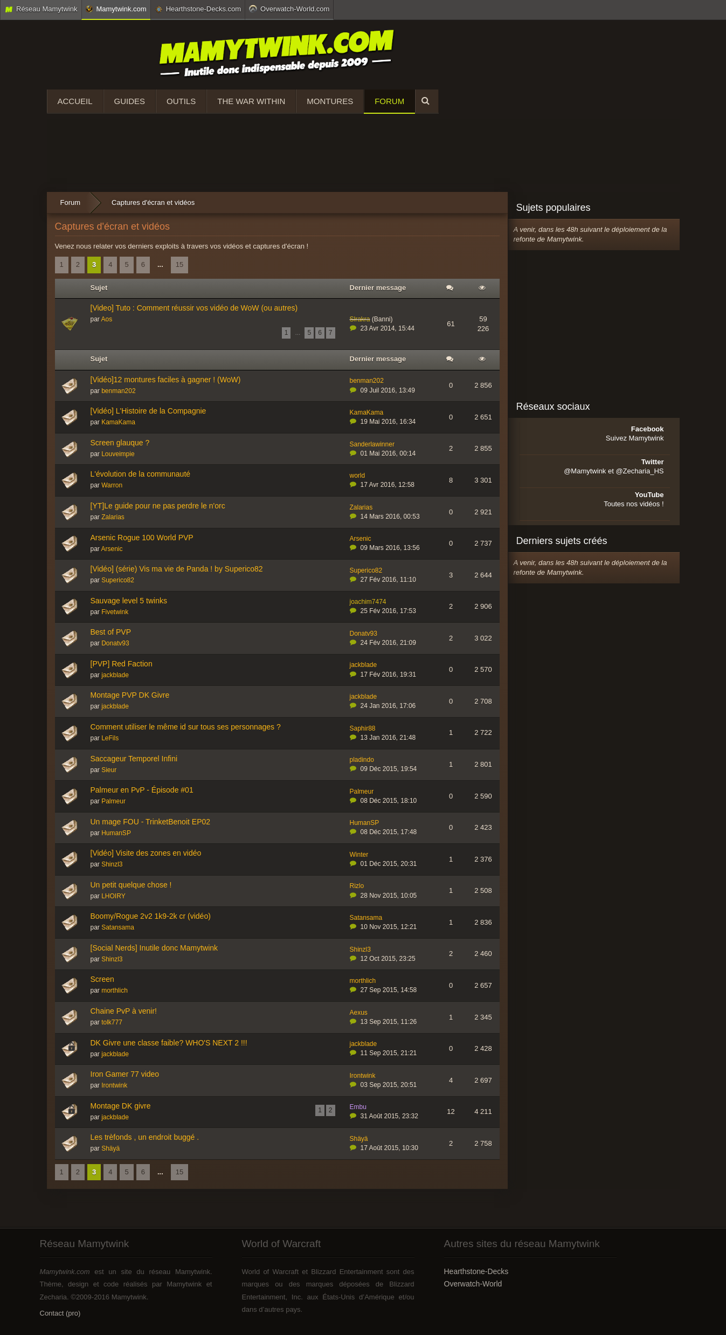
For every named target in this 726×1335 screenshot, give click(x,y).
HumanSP (116, 833)
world (357, 475)
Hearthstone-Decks (476, 1271)
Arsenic (112, 549)
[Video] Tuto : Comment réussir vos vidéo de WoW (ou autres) (194, 308)
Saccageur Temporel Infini (134, 758)
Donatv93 (115, 643)
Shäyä (110, 1148)
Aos (107, 319)
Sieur (108, 770)
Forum (389, 101)
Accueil (75, 101)
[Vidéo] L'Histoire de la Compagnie (148, 411)
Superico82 (117, 580)
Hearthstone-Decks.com (198, 9)
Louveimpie (117, 454)
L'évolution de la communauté (141, 474)
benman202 (118, 391)
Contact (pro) (60, 1313)
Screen (102, 979)
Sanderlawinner (372, 444)
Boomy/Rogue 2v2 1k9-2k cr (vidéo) (151, 916)
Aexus (359, 1012)
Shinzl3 (111, 864)
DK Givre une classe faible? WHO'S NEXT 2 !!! (169, 1042)
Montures (330, 101)
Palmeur (113, 801)
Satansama (117, 927)
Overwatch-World (473, 1283)
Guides (130, 101)
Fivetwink (114, 612)
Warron (111, 485)
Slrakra (360, 319)
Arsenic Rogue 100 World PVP (142, 537)
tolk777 (111, 1022)
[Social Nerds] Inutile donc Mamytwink (154, 948)
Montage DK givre (121, 1106)
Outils (181, 101)
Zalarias (113, 517)
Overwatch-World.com (289, 8)
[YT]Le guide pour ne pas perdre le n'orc (158, 505)
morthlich (114, 990)
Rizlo (357, 886)
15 (179, 264)
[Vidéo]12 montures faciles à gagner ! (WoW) (166, 379)
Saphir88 (363, 728)
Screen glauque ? (120, 442)
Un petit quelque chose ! (131, 884)
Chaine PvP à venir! (124, 1011)
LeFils (110, 738)
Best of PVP (111, 632)
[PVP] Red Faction (122, 663)
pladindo (362, 759)
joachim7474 (368, 601)
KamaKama (118, 422)
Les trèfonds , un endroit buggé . (145, 1137)
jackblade (115, 675)
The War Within (251, 101)
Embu (358, 1107)
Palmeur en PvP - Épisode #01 (142, 790)
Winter (359, 854)
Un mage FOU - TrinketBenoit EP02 (151, 821)
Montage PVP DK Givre (130, 695)
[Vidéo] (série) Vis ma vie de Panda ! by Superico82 (177, 569)
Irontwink (114, 1085)
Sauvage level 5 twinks (129, 600)
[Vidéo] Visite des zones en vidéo (146, 853)
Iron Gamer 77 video (125, 1074)
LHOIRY (113, 896)
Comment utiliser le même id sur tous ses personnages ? (186, 726)
